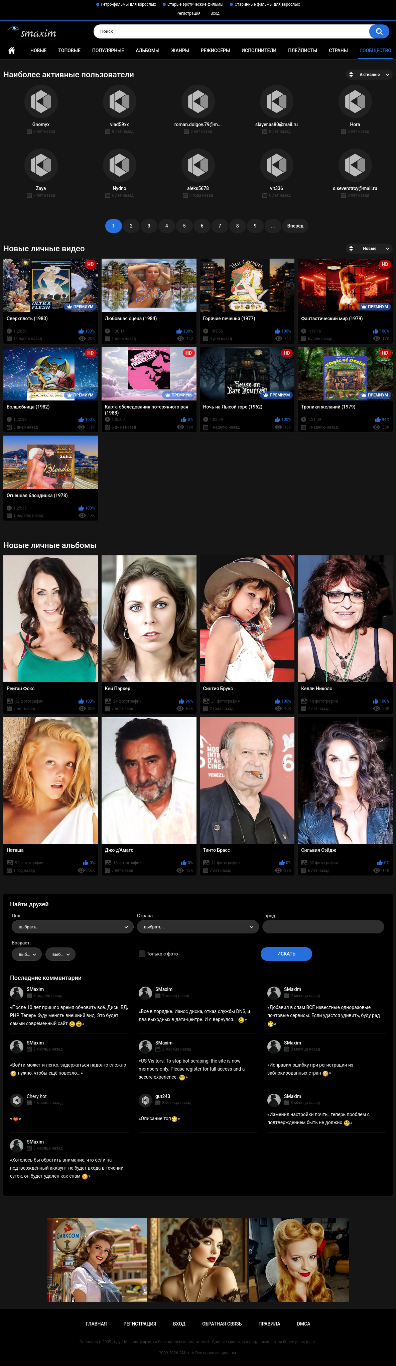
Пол (16, 915)
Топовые (69, 50)
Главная (11, 50)
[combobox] (73, 926)
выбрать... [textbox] (29, 926)
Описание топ (159, 1118)
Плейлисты (302, 50)
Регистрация (188, 13)
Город (268, 915)
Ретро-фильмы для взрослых (128, 4)
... (273, 226)
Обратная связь (222, 1324)
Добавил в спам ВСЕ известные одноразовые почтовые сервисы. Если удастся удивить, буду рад (323, 1015)
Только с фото (162, 954)
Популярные (108, 50)
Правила (269, 1324)
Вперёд (295, 226)
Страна (145, 915)
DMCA (303, 1324)
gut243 (162, 1096)
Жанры (180, 50)
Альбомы (147, 50)
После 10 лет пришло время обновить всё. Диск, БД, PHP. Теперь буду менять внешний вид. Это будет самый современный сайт (69, 1015)
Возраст (21, 942)
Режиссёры (215, 50)
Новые (38, 50)
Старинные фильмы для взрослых (267, 4)
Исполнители (259, 50)
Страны (338, 50)
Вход (215, 13)
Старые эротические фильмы (195, 4)
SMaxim (35, 989)
